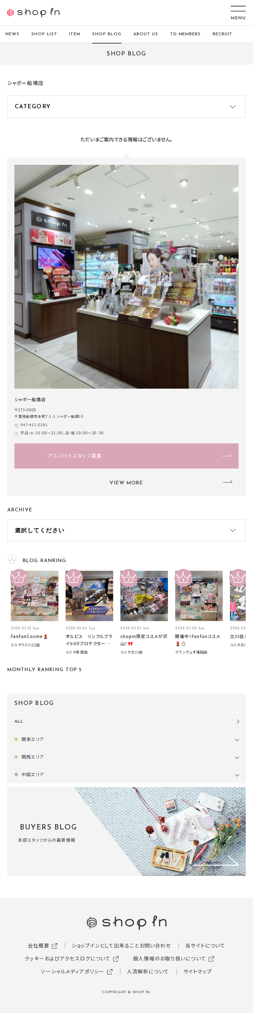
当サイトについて (205, 945)
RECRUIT (222, 34)
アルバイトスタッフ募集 (75, 455)
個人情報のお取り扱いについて (169, 958)
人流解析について (148, 971)
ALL (18, 721)
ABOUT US (145, 34)
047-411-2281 (34, 424)
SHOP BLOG (106, 34)
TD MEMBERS (185, 34)
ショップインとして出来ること (105, 945)
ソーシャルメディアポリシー (73, 971)
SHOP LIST (44, 34)
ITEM (74, 34)
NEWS (12, 34)
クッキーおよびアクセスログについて (68, 958)
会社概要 (38, 945)
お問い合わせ (155, 945)
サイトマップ (197, 971)
